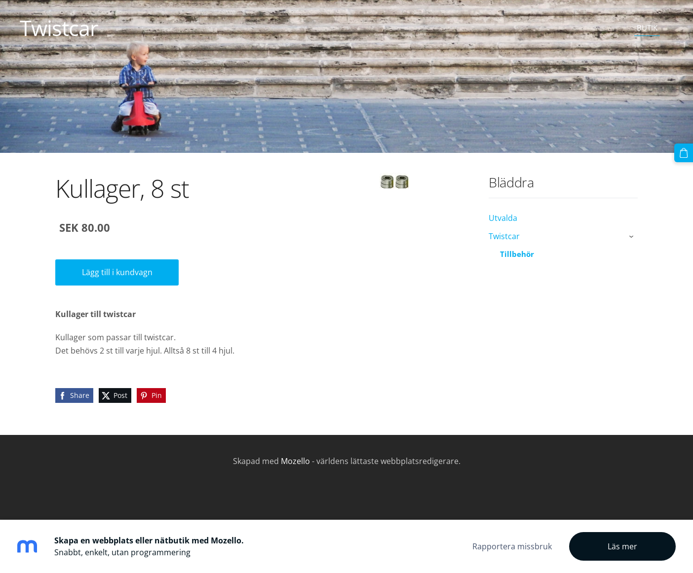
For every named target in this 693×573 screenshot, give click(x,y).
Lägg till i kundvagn (117, 272)
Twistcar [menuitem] (504, 236)
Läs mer (622, 546)
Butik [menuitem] (647, 28)
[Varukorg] (683, 152)
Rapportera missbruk (512, 546)
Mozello (295, 461)
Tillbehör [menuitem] (517, 254)
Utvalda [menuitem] (503, 218)
